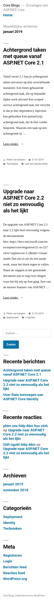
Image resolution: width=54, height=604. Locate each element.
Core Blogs (11, 5)
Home (7, 15)
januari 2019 (13, 484)
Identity (9, 523)
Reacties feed (14, 573)
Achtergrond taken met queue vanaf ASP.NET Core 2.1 (24, 56)
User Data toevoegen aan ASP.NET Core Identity (23, 397)
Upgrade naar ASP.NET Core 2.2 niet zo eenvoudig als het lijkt (23, 201)
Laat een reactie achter (36, 163)
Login (7, 561)
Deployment (13, 317)
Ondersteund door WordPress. (30, 595)
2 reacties (30, 317)
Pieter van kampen (16, 159)
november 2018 (15, 490)
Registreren (12, 555)
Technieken (12, 163)
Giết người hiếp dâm (19, 444)
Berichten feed (15, 567)
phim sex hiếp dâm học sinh (25, 426)
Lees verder (13, 144)
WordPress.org (15, 579)
